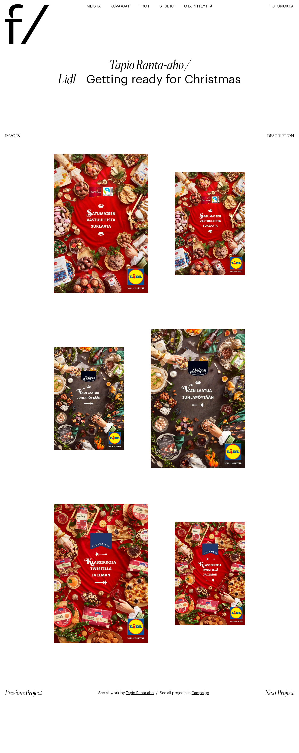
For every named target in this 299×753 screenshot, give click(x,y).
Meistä (94, 6)
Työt (145, 6)
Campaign (200, 693)
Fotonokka (282, 6)
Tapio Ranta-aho (146, 66)
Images (12, 136)
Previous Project (23, 693)
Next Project (279, 693)
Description (280, 136)
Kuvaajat (120, 6)
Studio (167, 6)
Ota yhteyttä (198, 6)
